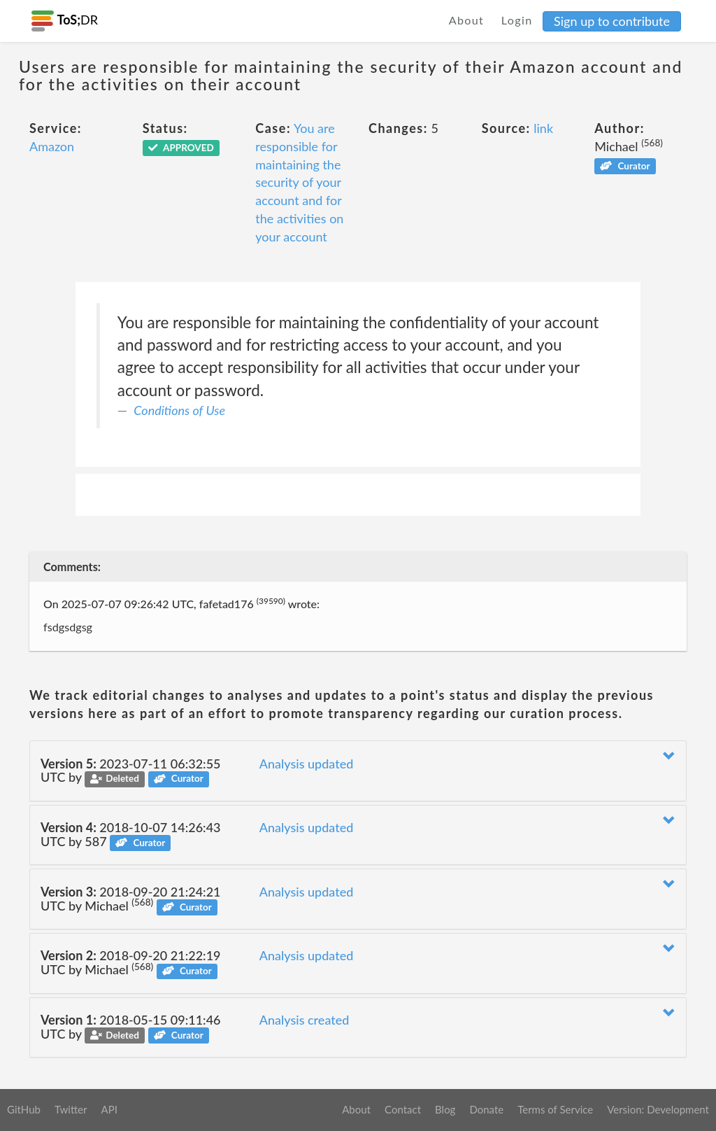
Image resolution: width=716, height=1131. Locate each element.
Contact (403, 1109)
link (543, 128)
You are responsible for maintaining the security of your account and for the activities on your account (299, 182)
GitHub (24, 1109)
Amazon (51, 146)
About (467, 20)
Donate (486, 1109)
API (109, 1109)
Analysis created (304, 1019)
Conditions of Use (179, 410)
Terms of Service (555, 1109)
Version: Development (658, 1109)
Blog (445, 1109)
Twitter (71, 1109)
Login (517, 20)
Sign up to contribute (612, 21)
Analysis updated (306, 763)
